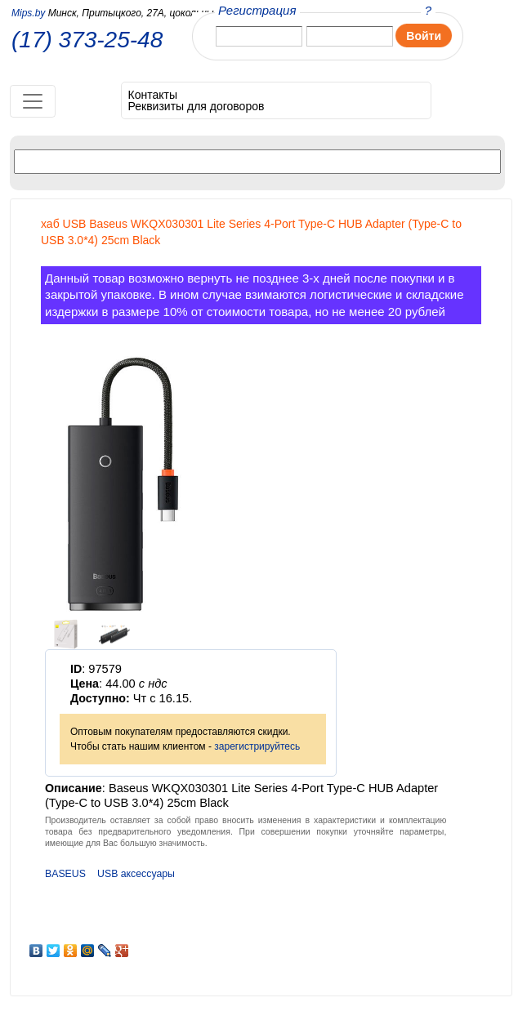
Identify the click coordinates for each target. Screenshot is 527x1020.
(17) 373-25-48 (87, 40)
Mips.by (28, 13)
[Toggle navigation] (33, 101)
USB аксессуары (136, 874)
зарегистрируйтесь (257, 746)
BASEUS (65, 874)
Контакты (152, 94)
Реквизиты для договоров (196, 106)
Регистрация (257, 10)
